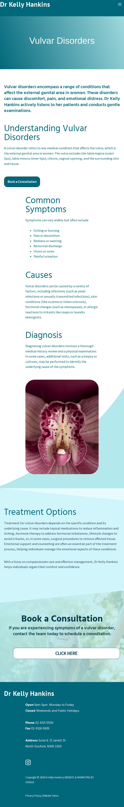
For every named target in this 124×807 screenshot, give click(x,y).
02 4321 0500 (44, 722)
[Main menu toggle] (119, 4)
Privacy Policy (33, 795)
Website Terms (50, 795)
